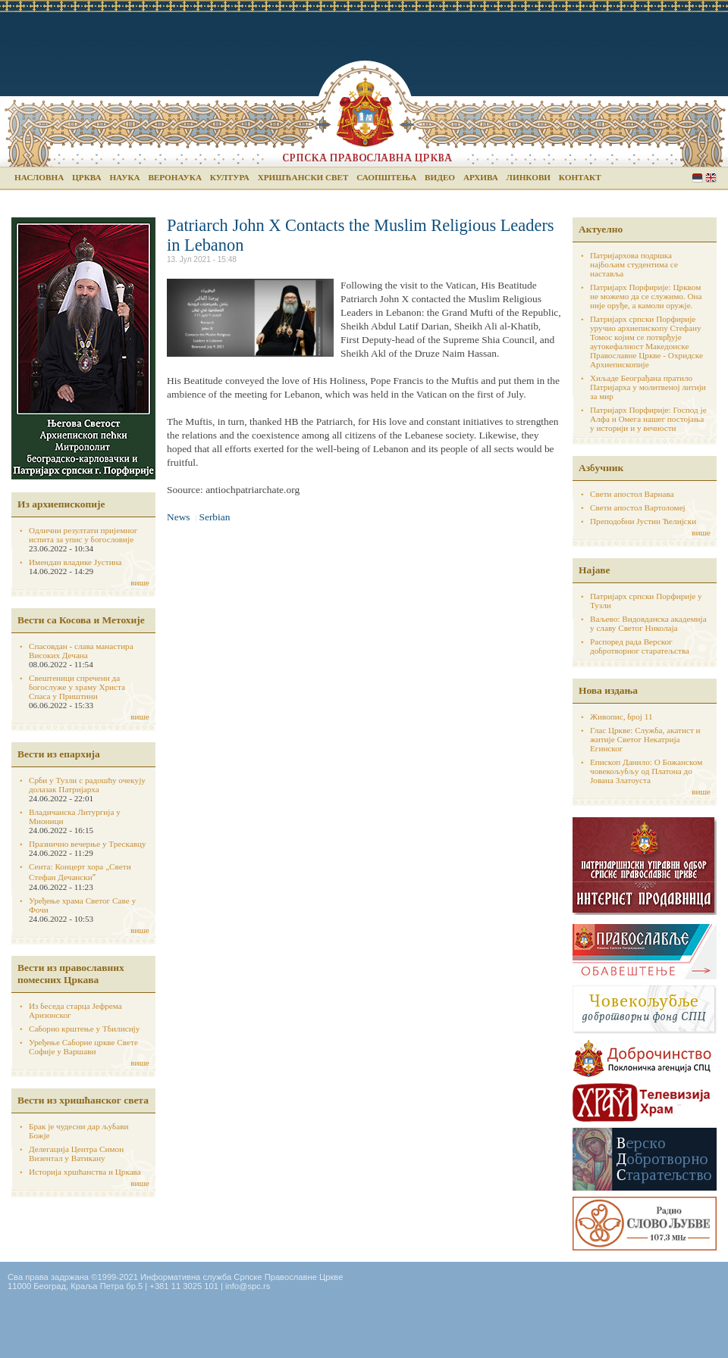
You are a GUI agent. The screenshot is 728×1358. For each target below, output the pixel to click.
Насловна (39, 177)
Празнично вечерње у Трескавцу (87, 843)
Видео (440, 177)
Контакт (580, 177)
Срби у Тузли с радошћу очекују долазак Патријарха (87, 785)
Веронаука (175, 177)
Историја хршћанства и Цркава (85, 1171)
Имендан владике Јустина (75, 562)
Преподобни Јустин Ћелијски (643, 521)
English (711, 178)
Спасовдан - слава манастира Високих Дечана (81, 651)
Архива (480, 177)
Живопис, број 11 (621, 716)
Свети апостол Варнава (632, 493)
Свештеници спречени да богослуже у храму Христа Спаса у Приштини (77, 687)
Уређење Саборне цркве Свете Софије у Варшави (83, 1047)
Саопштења (386, 177)
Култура (229, 177)
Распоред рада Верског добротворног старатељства (639, 646)
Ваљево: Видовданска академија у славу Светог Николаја (648, 623)
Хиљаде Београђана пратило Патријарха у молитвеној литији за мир (648, 387)
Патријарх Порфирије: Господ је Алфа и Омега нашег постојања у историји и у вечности (648, 418)
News (178, 517)
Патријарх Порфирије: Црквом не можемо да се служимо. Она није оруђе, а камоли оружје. (646, 296)
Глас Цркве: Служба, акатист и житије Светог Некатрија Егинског (645, 739)
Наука (124, 177)
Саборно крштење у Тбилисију (84, 1028)
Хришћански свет (303, 177)
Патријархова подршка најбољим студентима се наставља (634, 264)
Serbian (697, 178)
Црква (86, 177)
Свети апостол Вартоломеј (638, 507)
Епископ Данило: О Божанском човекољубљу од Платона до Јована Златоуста (646, 771)
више (139, 582)
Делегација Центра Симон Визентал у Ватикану (76, 1153)
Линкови (529, 177)
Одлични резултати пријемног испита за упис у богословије (83, 535)
